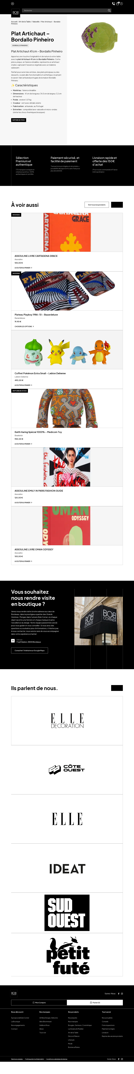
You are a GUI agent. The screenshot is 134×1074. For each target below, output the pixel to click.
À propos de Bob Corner (20, 1030)
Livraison (105, 1045)
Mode (70, 1056)
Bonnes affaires (74, 1059)
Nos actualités (107, 1030)
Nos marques (44, 1024)
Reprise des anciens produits (112, 1048)
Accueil (14, 21)
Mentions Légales (17, 1071)
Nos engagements (18, 1037)
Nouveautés (72, 1030)
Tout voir (42, 1045)
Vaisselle (35, 21)
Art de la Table (25, 21)
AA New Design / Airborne (48, 1030)
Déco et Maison (73, 1048)
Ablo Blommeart (45, 1034)
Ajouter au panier (22, 270)
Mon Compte (39, 1015)
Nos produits (73, 1024)
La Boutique (15, 1034)
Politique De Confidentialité (34, 1071)
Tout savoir (106, 1024)
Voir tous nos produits (96, 205)
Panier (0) (95, 1015)
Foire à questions (108, 1037)
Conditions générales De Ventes (56, 1071)
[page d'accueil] (15, 12)
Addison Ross (44, 1037)
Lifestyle (71, 1052)
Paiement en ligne (108, 1041)
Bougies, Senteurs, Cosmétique (80, 1037)
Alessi (41, 1041)
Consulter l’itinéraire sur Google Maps (29, 663)
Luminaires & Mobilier (76, 1041)
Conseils (105, 1034)
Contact (14, 1041)
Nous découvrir (17, 1024)
